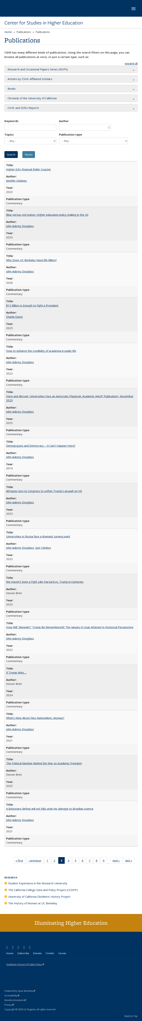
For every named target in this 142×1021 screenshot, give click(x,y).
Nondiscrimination (15, 1000)
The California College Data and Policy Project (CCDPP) (43, 890)
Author (64, 121)
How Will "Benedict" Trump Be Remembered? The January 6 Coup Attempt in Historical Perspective (69, 627)
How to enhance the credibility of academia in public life (41, 351)
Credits (50, 953)
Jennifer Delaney (16, 180)
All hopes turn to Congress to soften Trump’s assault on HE (44, 491)
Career (62, 953)
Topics (9, 134)
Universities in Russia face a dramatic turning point (38, 536)
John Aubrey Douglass (20, 226)
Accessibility (11, 995)
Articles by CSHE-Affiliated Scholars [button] (30, 79)
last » (130, 861)
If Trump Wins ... (16, 672)
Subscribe (23, 953)
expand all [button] (131, 63)
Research (10, 877)
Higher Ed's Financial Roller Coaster (28, 169)
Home (8, 32)
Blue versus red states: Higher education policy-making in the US (47, 214)
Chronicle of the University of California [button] (32, 98)
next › (117, 861)
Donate (37, 953)
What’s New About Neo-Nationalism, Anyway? (35, 718)
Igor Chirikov (43, 547)
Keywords (11, 121)
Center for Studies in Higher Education (43, 22)
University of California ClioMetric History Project (39, 896)
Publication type (70, 134)
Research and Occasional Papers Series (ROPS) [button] (38, 69)
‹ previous (36, 861)
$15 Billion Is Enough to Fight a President (32, 305)
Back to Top (131, 1016)
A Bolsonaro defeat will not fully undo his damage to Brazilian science (49, 808)
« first (21, 861)
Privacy (9, 1004)
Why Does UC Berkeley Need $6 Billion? (31, 260)
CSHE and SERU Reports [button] (23, 108)
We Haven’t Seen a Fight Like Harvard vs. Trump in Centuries (45, 582)
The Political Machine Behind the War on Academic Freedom (44, 763)
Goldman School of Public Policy (25, 964)
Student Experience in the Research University (37, 883)
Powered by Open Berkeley (19, 990)
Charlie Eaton (14, 317)
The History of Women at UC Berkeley (32, 903)
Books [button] (12, 88)
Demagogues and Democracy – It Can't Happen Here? (40, 445)
